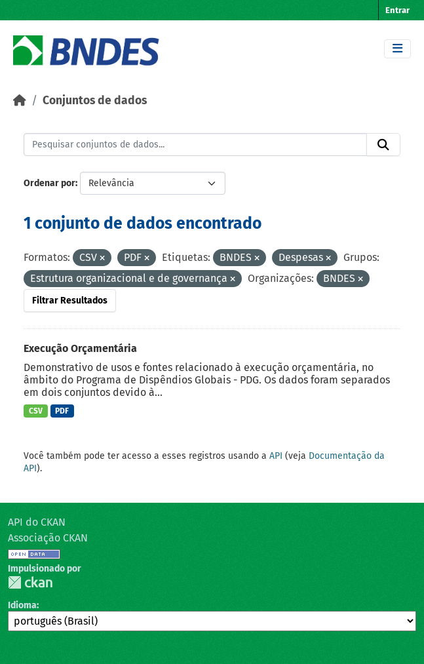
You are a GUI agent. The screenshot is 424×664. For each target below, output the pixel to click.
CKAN (30, 582)
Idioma (22, 605)
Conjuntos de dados (95, 100)
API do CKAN (37, 522)
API (275, 455)
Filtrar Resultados (69, 300)
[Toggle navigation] (397, 48)
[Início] (19, 100)
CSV (36, 411)
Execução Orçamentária (80, 348)
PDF (62, 411)
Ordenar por (49, 183)
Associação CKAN (48, 538)
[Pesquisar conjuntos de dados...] (195, 145)
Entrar (397, 10)
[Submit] (383, 145)
